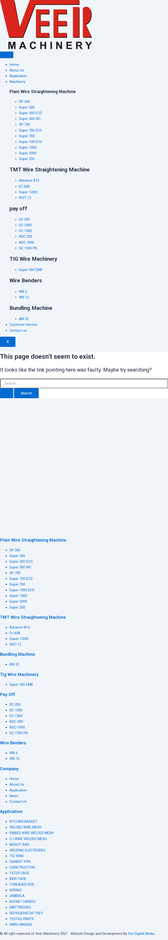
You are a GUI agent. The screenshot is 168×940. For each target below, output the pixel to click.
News (13, 796)
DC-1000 (16, 710)
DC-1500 (16, 716)
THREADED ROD (21, 884)
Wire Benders (13, 742)
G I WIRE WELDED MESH (28, 839)
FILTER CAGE (19, 873)
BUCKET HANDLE (22, 901)
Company (9, 768)
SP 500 (14, 550)
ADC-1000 (17, 727)
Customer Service (23, 324)
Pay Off (7, 694)
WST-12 (15, 644)
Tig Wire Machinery (19, 674)
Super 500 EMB (21, 684)
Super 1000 (18, 596)
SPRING (15, 890)
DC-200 (15, 704)
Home (14, 64)
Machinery (17, 82)
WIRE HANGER (20, 924)
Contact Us (18, 801)
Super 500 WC (20, 567)
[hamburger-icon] (6, 55)
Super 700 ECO (21, 578)
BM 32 (14, 664)
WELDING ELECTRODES (27, 850)
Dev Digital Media (141, 933)
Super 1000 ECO (21, 590)
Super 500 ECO (21, 561)
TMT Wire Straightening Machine (33, 617)
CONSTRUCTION (22, 867)
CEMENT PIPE (20, 862)
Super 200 (17, 607)
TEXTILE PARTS (21, 919)
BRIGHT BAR (19, 844)
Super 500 (17, 556)
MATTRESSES (20, 907)
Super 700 (17, 584)
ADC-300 (16, 721)
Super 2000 (18, 601)
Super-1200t (18, 639)
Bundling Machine (17, 654)
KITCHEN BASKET (23, 821)
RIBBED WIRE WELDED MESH (31, 833)
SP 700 (14, 573)
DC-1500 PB (18, 733)
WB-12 (14, 758)
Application (18, 76)
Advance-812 (19, 627)
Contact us (18, 330)
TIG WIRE (16, 856)
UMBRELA (17, 896)
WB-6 (13, 753)
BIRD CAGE (18, 879)
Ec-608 (14, 633)
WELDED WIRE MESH (25, 827)
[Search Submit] (6, 393)
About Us (16, 70)
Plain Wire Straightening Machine (33, 540)
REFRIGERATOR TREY (26, 913)
